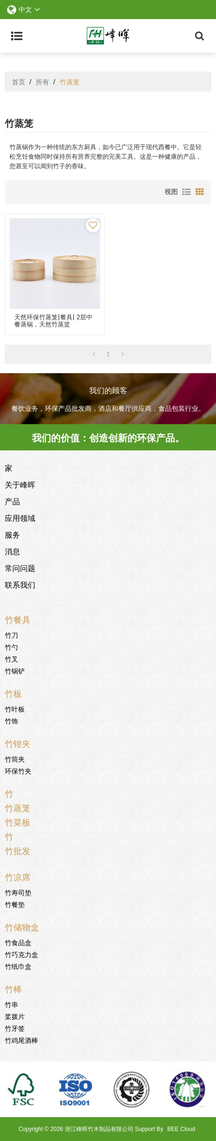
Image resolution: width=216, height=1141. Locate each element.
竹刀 (11, 635)
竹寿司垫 (18, 892)
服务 (12, 534)
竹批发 (18, 850)
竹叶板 (15, 708)
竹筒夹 (15, 759)
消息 (12, 551)
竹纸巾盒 (18, 966)
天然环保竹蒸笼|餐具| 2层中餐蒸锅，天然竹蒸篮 (53, 321)
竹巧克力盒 (21, 954)
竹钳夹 (18, 743)
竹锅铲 (15, 670)
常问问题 (20, 567)
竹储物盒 (22, 926)
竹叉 (11, 658)
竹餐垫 (15, 904)
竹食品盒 (18, 942)
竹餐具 (18, 619)
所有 (42, 81)
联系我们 (20, 584)
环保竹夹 (18, 770)
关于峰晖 (20, 484)
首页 (18, 81)
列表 (186, 192)
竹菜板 (18, 821)
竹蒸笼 (18, 807)
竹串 (11, 1004)
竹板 (13, 693)
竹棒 (13, 988)
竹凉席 (18, 876)
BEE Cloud (181, 1129)
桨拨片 (15, 1016)
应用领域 (20, 517)
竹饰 (11, 720)
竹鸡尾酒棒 (21, 1040)
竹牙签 (15, 1028)
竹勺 (11, 647)
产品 (12, 501)
